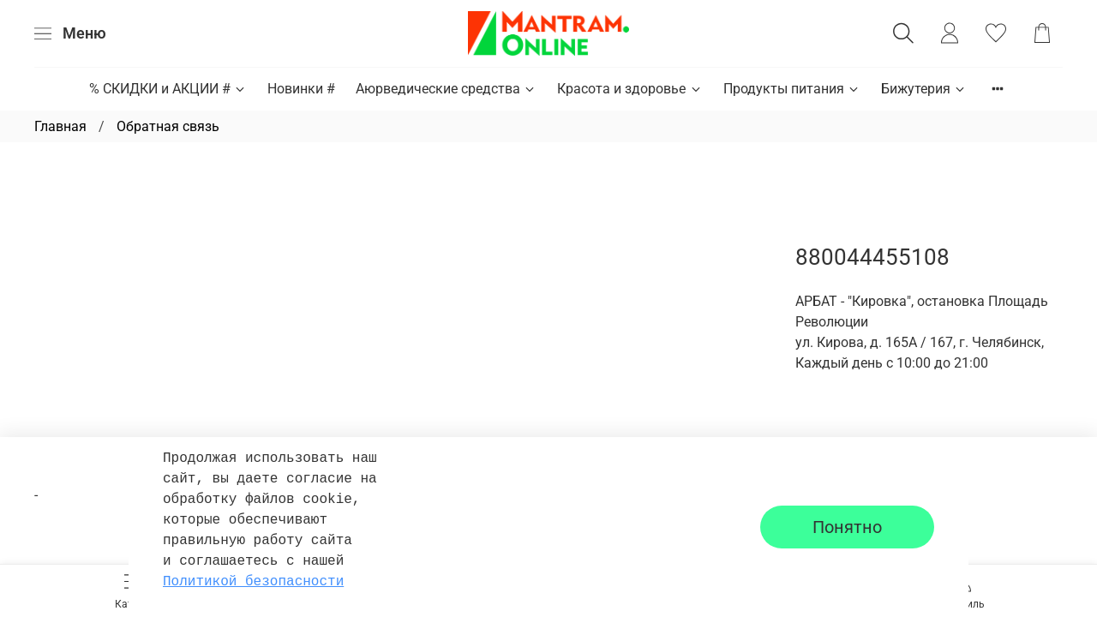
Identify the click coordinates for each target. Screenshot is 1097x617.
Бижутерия (924, 89)
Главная (60, 126)
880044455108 (872, 257)
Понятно (847, 527)
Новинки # (301, 89)
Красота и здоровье (629, 89)
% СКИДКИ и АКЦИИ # (168, 89)
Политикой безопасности (253, 582)
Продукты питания (791, 89)
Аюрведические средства (446, 89)
